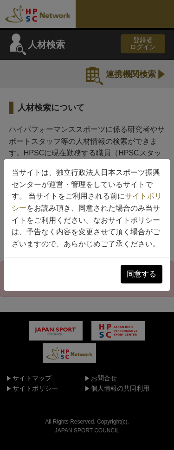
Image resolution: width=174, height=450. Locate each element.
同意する (141, 274)
